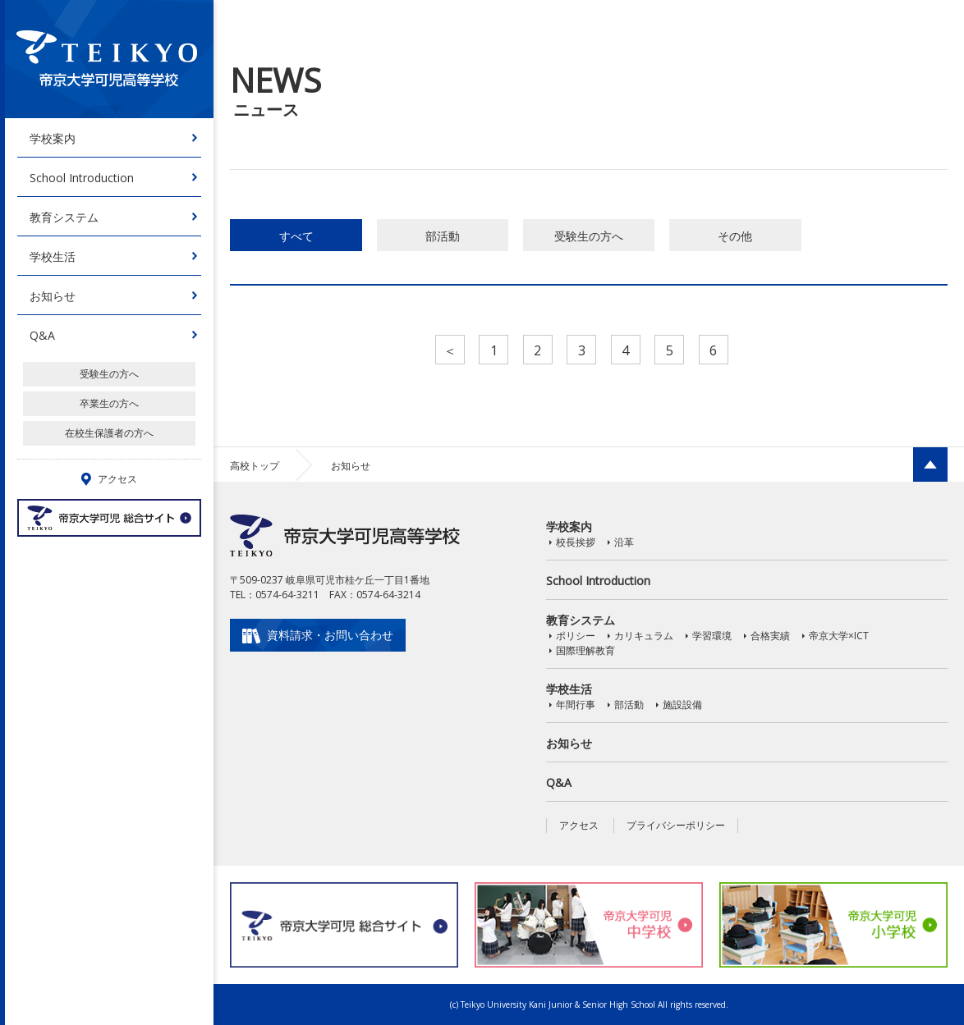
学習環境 (712, 636)
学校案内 (53, 138)
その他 (735, 236)
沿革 (624, 542)
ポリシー (575, 636)
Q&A (42, 335)
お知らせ (53, 296)
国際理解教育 (585, 650)
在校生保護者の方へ (109, 433)
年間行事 (575, 705)
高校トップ (254, 466)
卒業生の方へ (109, 403)
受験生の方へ (109, 374)
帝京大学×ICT (839, 636)
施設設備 (682, 705)
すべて (296, 236)
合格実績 (770, 636)
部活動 (442, 236)
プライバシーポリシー (676, 825)
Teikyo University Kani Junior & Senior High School (558, 1004)
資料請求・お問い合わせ (330, 635)
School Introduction (82, 177)
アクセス (579, 825)
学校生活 (53, 256)
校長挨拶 (575, 542)
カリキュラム (643, 636)
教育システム (64, 217)
